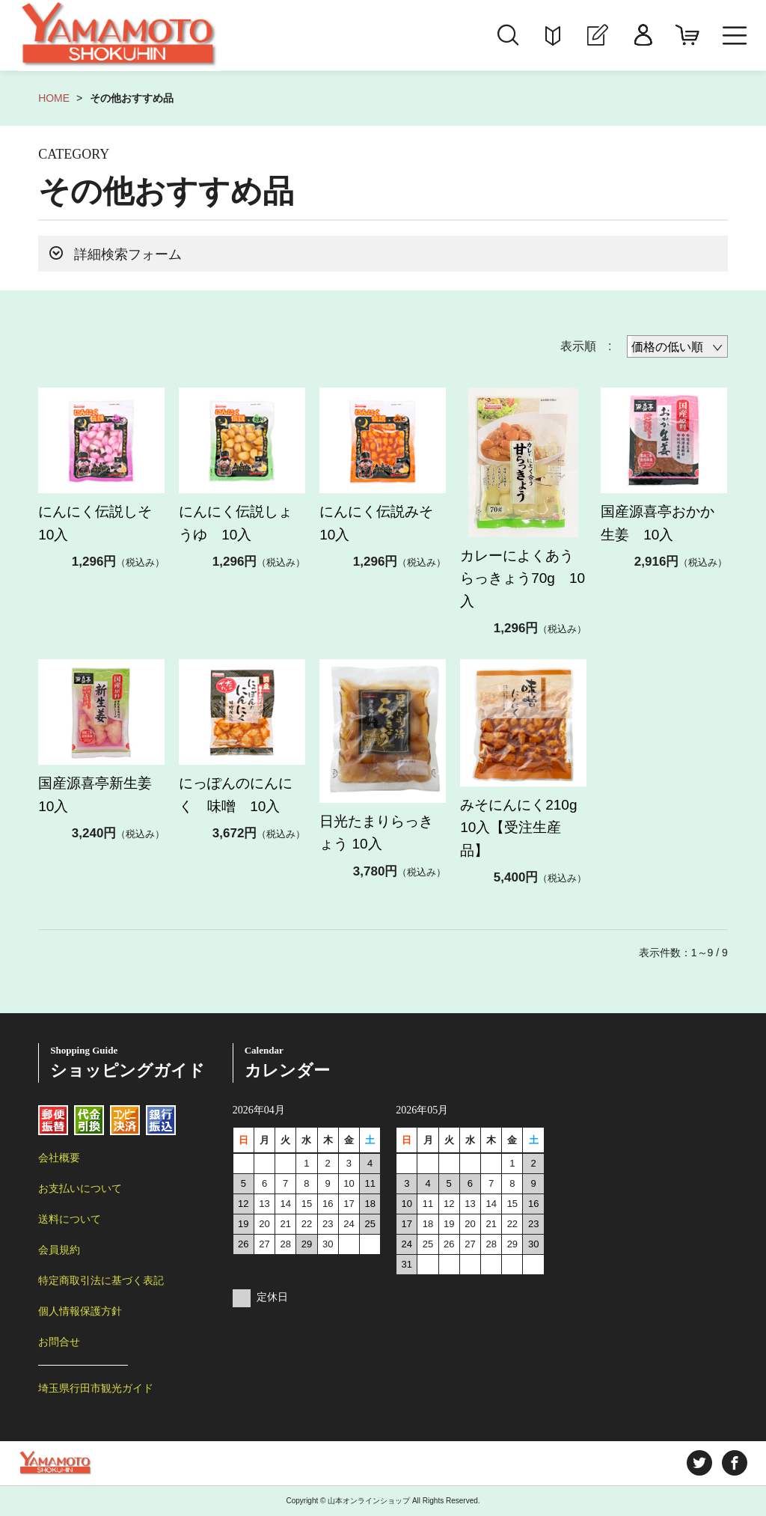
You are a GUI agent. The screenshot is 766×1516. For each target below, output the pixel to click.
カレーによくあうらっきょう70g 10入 (522, 578)
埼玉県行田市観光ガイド (95, 1388)
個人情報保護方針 (80, 1311)
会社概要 (59, 1158)
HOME (54, 98)
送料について (69, 1219)
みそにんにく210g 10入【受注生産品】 (532, 827)
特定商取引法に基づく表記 (101, 1280)
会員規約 (59, 1250)
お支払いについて (80, 1188)
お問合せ (59, 1342)
